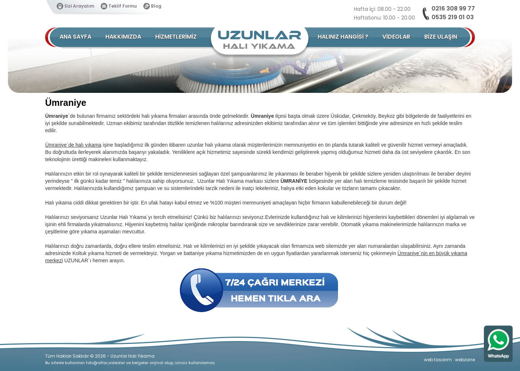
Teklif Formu (122, 6)
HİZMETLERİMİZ (176, 37)
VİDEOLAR (396, 37)
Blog (156, 6)
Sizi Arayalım (79, 6)
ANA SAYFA (75, 37)
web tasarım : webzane (449, 360)
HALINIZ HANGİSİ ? (343, 37)
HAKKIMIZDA (123, 37)
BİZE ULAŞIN (440, 37)
